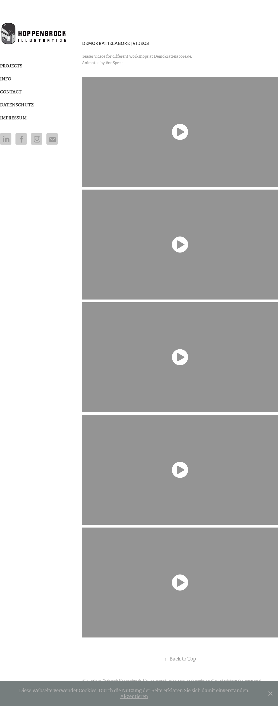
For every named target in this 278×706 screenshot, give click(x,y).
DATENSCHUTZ (17, 105)
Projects (11, 66)
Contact (11, 92)
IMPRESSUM (13, 118)
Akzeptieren (134, 697)
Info (5, 79)
